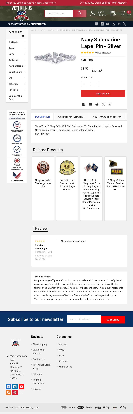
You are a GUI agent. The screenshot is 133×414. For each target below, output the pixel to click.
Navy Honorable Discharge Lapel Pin (43, 186)
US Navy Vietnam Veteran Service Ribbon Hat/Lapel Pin (115, 187)
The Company (40, 346)
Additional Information (107, 119)
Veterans (17, 86)
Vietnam (17, 44)
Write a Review (103, 55)
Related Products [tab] (48, 152)
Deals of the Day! (15, 100)
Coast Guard (17, 74)
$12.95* (97, 73)
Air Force (17, 62)
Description (42, 119)
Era (17, 80)
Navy (17, 56)
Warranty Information (71, 119)
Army (17, 50)
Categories (15, 35)
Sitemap (37, 375)
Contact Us (39, 361)
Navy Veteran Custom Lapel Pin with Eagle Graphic (67, 187)
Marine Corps (17, 68)
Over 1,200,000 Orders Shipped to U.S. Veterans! (103, 2)
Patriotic (17, 92)
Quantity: (87, 80)
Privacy (37, 390)
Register (98, 16)
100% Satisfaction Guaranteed (27, 27)
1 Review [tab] (40, 231)
